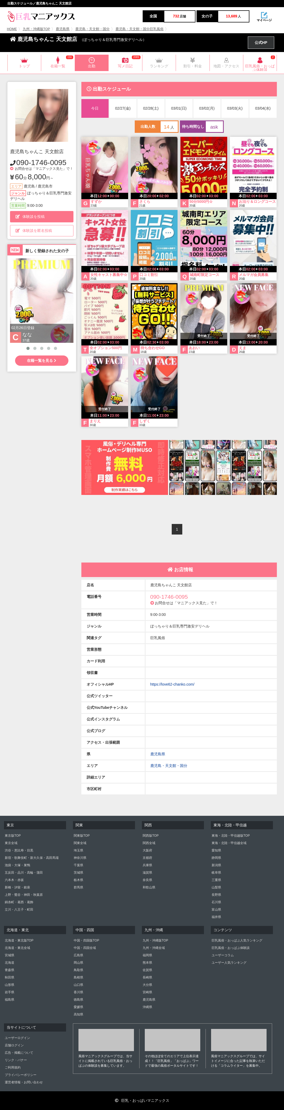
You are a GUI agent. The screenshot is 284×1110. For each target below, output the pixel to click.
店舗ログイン (14, 1045)
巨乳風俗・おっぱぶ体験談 (231, 948)
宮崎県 (147, 992)
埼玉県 (78, 850)
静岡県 (216, 858)
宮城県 (9, 955)
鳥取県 (78, 970)
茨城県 (78, 872)
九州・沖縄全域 (154, 948)
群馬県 (78, 887)
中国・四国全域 (85, 948)
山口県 (78, 985)
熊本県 (147, 962)
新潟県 (216, 865)
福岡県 (147, 955)
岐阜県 (216, 872)
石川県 (216, 902)
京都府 (147, 858)
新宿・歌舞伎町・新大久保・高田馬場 (32, 858)
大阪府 (147, 850)
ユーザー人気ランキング (229, 962)
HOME (12, 29)
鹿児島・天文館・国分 (92, 29)
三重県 (216, 880)
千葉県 (78, 865)
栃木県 (78, 880)
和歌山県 (149, 887)
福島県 (9, 999)
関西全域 (149, 843)
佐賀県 (147, 970)
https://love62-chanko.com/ (172, 684)
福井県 (216, 917)
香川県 (78, 992)
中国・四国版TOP (86, 940)
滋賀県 (147, 872)
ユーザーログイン (17, 1038)
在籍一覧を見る (41, 360)
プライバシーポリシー (20, 1075)
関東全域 (80, 843)
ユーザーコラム (223, 955)
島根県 (78, 977)
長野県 (216, 895)
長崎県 (147, 977)
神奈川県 (80, 858)
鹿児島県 (62, 29)
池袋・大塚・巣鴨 (17, 865)
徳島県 (78, 999)
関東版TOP (82, 835)
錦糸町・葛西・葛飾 (19, 902)
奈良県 (147, 880)
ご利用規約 (13, 1067)
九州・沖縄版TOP (36, 29)
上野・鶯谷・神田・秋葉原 (24, 895)
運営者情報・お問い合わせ (24, 1082)
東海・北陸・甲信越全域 (229, 843)
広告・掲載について (19, 1053)
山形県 (9, 985)
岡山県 (78, 962)
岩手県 (9, 992)
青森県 (9, 970)
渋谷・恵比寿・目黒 (19, 850)
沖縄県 (147, 1007)
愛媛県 (78, 1007)
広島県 (78, 955)
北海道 (9, 962)
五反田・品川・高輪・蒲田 (24, 872)
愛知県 (216, 850)
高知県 (78, 1014)
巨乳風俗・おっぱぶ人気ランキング (237, 940)
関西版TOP (151, 835)
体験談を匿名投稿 (34, 230)
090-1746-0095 (41, 162)
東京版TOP (13, 835)
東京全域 (11, 843)
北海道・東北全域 (17, 948)
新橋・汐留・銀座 (17, 887)
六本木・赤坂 (14, 880)
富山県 (216, 909)
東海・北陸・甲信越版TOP (231, 835)
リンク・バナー (16, 1060)
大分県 (147, 985)
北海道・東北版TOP (19, 940)
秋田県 (9, 977)
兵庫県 (147, 865)
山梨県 (216, 887)
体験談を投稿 (30, 216)
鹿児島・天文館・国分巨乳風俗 (139, 29)
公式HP (261, 42)
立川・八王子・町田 (19, 909)
